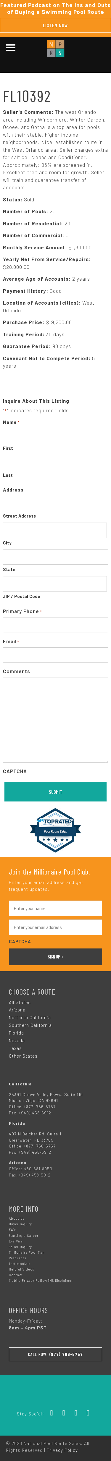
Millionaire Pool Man (27, 1252)
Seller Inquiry (20, 1247)
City (7, 542)
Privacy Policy (62, 1450)
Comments (16, 671)
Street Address (19, 515)
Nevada (17, 1040)
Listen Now (55, 25)
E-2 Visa (16, 1241)
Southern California (30, 1025)
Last (8, 475)
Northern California (30, 1017)
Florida (16, 1032)
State (9, 569)
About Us (16, 1218)
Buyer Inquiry (20, 1224)
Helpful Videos (21, 1269)
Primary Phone (22, 611)
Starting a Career (23, 1235)
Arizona (17, 1009)
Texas (15, 1048)
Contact (16, 1275)
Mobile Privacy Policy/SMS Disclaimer (41, 1280)
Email (11, 641)
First (8, 448)
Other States (23, 1055)
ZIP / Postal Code (21, 596)
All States (20, 1002)
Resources (17, 1258)
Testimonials (19, 1264)
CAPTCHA (15, 771)
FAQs (12, 1229)
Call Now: (55, 1354)
